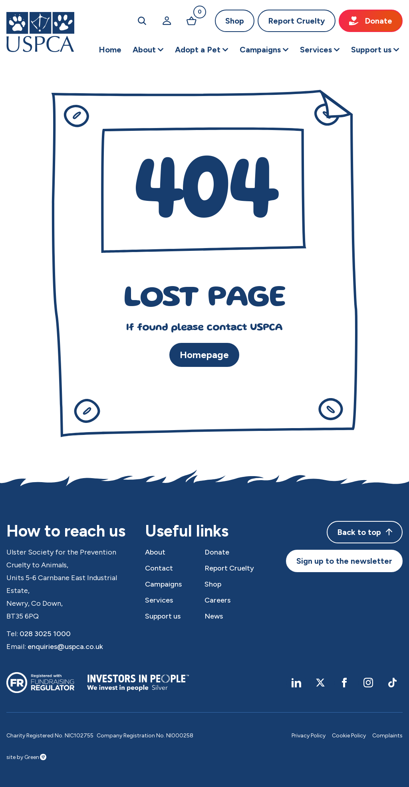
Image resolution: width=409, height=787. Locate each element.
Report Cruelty (296, 21)
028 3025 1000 (45, 633)
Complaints (387, 735)
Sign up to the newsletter (344, 561)
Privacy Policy (309, 735)
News (213, 616)
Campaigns (163, 584)
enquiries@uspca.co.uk (65, 646)
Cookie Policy (349, 735)
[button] (148, 49)
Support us (163, 616)
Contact (159, 568)
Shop (234, 21)
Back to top (364, 532)
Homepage (204, 354)
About (155, 552)
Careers (217, 600)
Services (159, 600)
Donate (370, 21)
